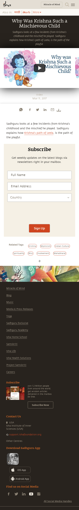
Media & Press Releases (19, 309)
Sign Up (39, 228)
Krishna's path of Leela (38, 132)
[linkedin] (45, 109)
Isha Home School (16, 337)
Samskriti (12, 344)
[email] (52, 109)
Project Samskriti (16, 365)
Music (9, 302)
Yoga (9, 316)
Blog (8, 295)
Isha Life (11, 351)
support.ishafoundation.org (25, 434)
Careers (10, 372)
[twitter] (37, 109)
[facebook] (29, 109)
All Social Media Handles (58, 501)
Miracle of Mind (15, 288)
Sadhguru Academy (17, 330)
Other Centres (14, 441)
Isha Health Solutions (18, 358)
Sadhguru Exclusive (17, 323)
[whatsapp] (21, 109)
